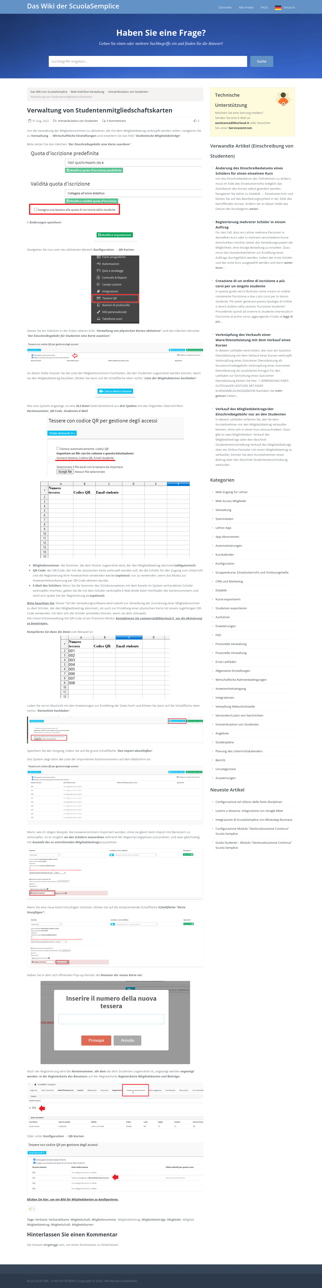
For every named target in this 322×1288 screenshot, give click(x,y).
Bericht (220, 760)
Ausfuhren (223, 617)
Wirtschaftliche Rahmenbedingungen (241, 680)
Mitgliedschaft (80, 1219)
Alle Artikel (246, 7)
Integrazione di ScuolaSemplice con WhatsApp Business (254, 820)
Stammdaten (224, 519)
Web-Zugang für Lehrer (232, 492)
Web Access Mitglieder (231, 501)
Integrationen (225, 697)
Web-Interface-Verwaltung (87, 92)
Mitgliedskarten (82, 1224)
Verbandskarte (59, 1219)
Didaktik (221, 590)
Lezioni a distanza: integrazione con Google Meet (249, 811)
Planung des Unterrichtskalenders (239, 751)
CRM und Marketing (229, 581)
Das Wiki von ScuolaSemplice (48, 92)
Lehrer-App (223, 528)
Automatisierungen (229, 546)
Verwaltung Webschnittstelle (235, 706)
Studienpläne (225, 742)
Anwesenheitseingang (231, 689)
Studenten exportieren (231, 608)
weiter (253, 209)
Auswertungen (226, 778)
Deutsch (289, 7)
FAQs (264, 7)
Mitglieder (174, 1219)
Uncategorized (226, 769)
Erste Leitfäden (226, 662)
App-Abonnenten (227, 537)
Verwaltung (223, 510)
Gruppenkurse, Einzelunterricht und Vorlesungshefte (252, 572)
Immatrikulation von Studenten (128, 92)
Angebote (222, 733)
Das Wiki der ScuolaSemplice (73, 6)
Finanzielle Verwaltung (231, 644)
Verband (41, 1219)
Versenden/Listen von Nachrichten (239, 715)
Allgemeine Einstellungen (233, 671)
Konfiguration (225, 563)
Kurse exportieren (228, 599)
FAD (218, 635)
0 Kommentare (116, 121)
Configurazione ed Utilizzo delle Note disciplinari (249, 802)
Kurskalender (225, 554)
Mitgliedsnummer (104, 1219)
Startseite (225, 7)
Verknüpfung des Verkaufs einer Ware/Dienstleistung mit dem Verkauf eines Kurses (253, 339)
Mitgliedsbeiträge (154, 1219)
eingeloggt (51, 1245)
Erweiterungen (226, 626)
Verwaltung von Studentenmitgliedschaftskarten (99, 110)
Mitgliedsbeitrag (38, 1224)
